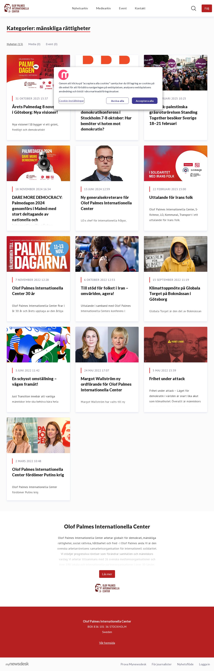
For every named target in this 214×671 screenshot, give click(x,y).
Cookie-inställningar (71, 100)
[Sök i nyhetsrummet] (193, 8)
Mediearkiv (103, 8)
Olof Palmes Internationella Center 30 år (37, 290)
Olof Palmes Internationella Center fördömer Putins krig (38, 472)
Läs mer (107, 574)
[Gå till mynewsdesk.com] (17, 664)
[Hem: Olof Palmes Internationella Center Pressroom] (16, 8)
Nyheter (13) (15, 44)
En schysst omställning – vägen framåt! (34, 381)
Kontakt (140, 8)
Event (123, 8)
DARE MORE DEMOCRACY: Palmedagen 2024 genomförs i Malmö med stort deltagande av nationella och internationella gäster (37, 211)
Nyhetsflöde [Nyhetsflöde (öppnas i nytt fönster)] (185, 664)
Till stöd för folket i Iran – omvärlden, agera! (104, 290)
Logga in (204, 664)
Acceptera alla (145, 100)
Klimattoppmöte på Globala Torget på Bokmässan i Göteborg (174, 293)
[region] (108, 88)
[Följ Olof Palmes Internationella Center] (207, 8)
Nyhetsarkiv (80, 8)
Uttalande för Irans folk (171, 197)
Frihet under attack (167, 378)
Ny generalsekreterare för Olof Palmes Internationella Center (106, 203)
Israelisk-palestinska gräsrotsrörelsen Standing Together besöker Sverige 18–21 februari (173, 115)
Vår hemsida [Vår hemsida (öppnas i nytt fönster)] (107, 643)
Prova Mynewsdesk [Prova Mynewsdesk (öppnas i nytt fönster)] (133, 664)
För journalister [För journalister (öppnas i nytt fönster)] (162, 664)
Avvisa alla (117, 100)
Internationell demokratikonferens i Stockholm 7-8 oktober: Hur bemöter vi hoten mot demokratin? (106, 117)
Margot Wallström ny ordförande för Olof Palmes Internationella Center (106, 384)
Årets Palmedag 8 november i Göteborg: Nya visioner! (38, 109)
